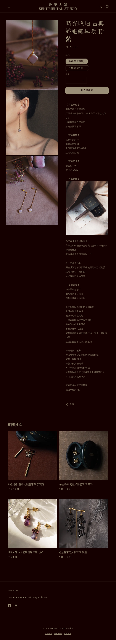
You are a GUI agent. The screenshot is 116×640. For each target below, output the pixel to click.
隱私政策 (58, 633)
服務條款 (48, 633)
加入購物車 (87, 90)
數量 (68, 74)
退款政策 (67, 633)
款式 (68, 55)
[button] (9, 6)
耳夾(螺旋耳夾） (77, 68)
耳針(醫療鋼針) (76, 61)
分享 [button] (70, 404)
